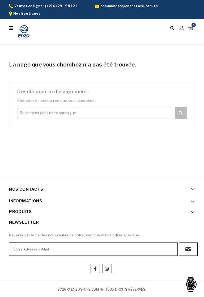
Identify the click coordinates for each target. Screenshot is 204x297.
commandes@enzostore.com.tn (129, 6)
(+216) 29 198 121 (61, 6)
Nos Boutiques (27, 13)
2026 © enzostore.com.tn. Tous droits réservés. (102, 289)
